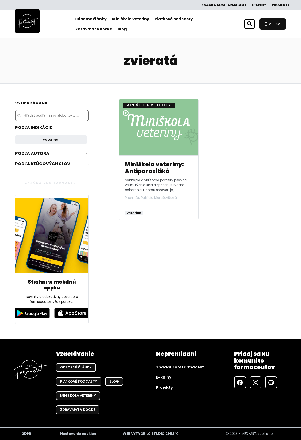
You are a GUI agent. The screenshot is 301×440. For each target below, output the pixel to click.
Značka (224, 5)
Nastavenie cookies (78, 433)
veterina (50, 139)
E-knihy (259, 5)
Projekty (281, 5)
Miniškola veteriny (130, 19)
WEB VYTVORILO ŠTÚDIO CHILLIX (150, 433)
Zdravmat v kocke (93, 29)
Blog (122, 29)
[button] (249, 24)
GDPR (26, 433)
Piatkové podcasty (174, 19)
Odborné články (91, 19)
